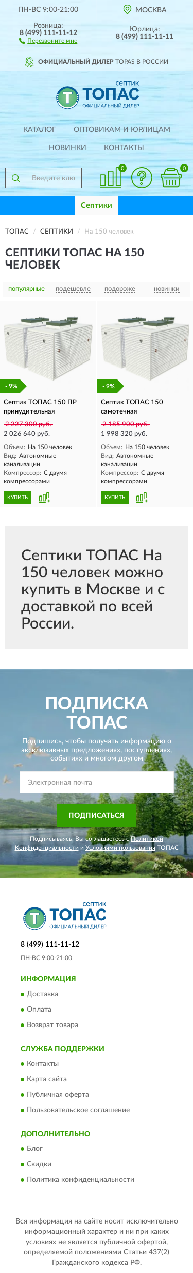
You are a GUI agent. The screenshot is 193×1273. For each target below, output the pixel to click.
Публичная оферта (58, 1095)
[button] (48, 40)
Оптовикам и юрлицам (122, 130)
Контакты (124, 148)
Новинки (67, 148)
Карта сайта (47, 1079)
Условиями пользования (120, 848)
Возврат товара (52, 1025)
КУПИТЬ (17, 497)
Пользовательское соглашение (78, 1110)
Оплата (39, 1009)
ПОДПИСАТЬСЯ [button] (96, 815)
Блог (35, 1149)
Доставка (42, 994)
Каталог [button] (39, 130)
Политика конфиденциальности (80, 1180)
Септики (96, 205)
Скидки (39, 1164)
